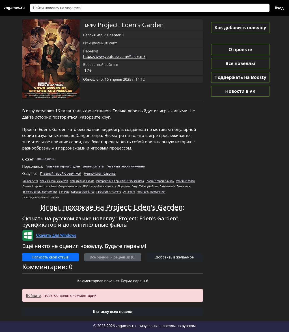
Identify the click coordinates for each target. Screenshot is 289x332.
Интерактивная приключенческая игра (120, 180)
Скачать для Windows (56, 235)
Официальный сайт (100, 43)
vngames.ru (126, 325)
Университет (30, 180)
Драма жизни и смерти (54, 180)
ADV (85, 186)
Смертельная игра (69, 186)
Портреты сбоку (128, 186)
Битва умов (184, 186)
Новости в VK (240, 91)
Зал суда (64, 191)
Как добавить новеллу (240, 27)
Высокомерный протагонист (40, 191)
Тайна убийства (148, 186)
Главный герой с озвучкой (60, 173)
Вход (279, 7)
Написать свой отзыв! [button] (50, 257)
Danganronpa (88, 135)
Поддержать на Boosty (240, 77)
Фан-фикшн (46, 159)
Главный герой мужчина (125, 166)
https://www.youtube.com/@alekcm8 (114, 56)
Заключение (167, 186)
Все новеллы (240, 63)
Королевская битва (83, 191)
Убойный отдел (185, 180)
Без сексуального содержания (41, 197)
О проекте (240, 49)
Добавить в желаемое (174, 257)
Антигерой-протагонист (151, 191)
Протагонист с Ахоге (108, 191)
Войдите (33, 295)
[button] (112, 311)
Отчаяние (129, 191)
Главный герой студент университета (75, 166)
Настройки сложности (102, 186)
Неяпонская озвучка (100, 173)
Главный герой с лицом (160, 180)
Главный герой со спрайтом (39, 186)
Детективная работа (82, 180)
